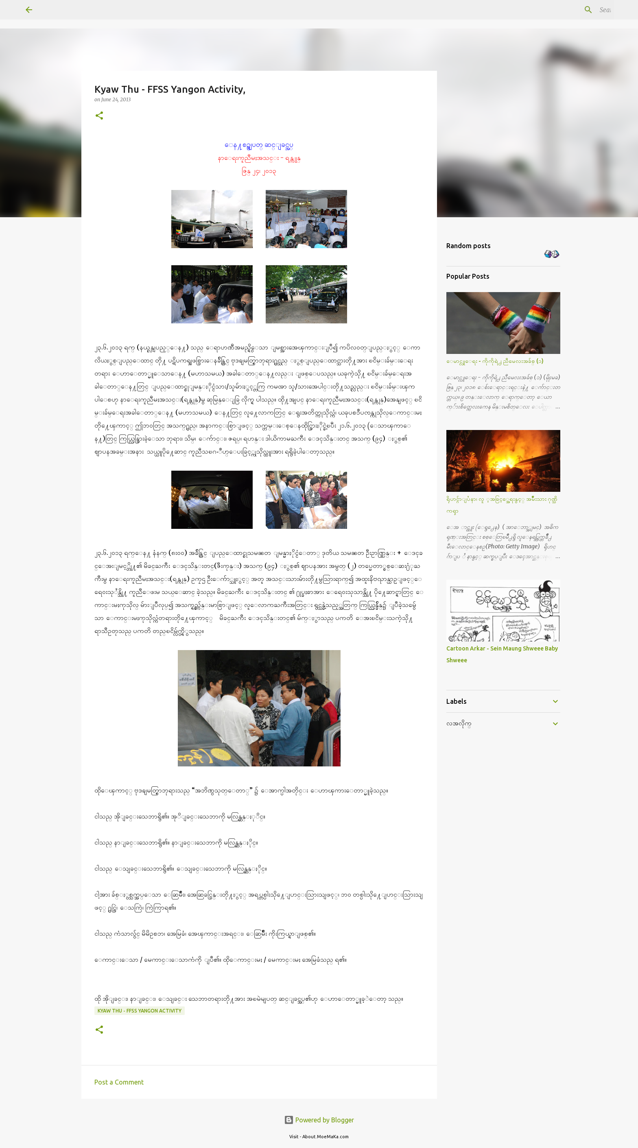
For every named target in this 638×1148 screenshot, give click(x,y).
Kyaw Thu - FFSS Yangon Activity (139, 1010)
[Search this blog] (571, 10)
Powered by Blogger (319, 1120)
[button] (99, 116)
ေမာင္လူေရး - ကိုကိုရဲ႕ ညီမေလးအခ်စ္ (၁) (495, 361)
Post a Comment (119, 1082)
